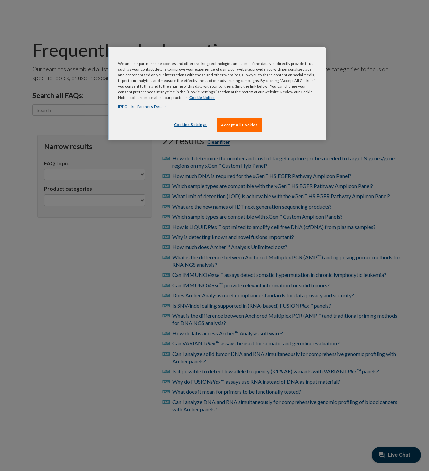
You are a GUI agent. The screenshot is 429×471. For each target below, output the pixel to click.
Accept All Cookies (239, 125)
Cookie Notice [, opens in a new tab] (202, 97)
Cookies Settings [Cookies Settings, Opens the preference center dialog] (190, 124)
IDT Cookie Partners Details (142, 106)
